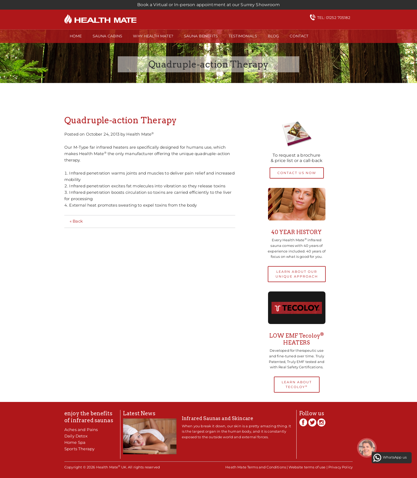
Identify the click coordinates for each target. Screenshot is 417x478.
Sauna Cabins (108, 36)
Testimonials (243, 36)
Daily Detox (76, 436)
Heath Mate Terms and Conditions (255, 467)
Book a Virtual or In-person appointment (208, 4)
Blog (273, 36)
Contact (299, 36)
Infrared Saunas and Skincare (217, 418)
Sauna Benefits (201, 36)
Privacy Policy (340, 467)
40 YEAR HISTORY (296, 232)
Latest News (139, 413)
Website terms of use (307, 467)
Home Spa (74, 442)
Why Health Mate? (153, 36)
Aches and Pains (81, 429)
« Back (76, 221)
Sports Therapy (79, 448)
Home (76, 36)
